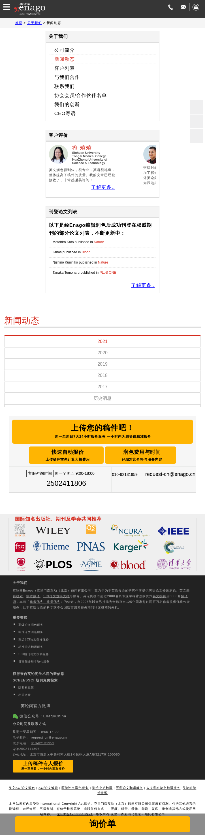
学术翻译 (33, 594)
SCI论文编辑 (48, 786)
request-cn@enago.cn (170, 473)
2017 (102, 386)
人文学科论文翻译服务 (163, 786)
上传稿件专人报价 (43, 764)
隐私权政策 (26, 686)
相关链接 (24, 693)
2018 (102, 375)
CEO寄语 (65, 113)
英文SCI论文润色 (22, 786)
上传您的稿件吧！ (102, 431)
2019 (102, 364)
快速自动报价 (61, 454)
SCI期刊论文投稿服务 (33, 652)
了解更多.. (103, 187)
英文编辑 (159, 594)
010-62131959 (42, 741)
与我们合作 (67, 77)
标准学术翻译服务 (30, 645)
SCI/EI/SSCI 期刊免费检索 (35, 679)
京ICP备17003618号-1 (75, 812)
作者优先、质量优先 (45, 600)
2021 (102, 341)
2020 (102, 352)
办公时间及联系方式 (29, 722)
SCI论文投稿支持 (56, 594)
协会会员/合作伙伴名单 (80, 95)
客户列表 (64, 68)
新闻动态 (64, 59)
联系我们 (64, 86)
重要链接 (20, 616)
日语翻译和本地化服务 (34, 660)
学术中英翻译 (102, 786)
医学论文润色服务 (75, 786)
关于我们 (20, 581)
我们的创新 (67, 104)
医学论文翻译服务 (129, 786)
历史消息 (102, 398)
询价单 (102, 823)
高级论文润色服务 (30, 623)
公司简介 (64, 50)
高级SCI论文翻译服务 (33, 638)
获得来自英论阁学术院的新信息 (38, 672)
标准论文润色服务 (30, 630)
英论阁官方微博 (35, 704)
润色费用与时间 (151, 454)
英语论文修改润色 (162, 589)
